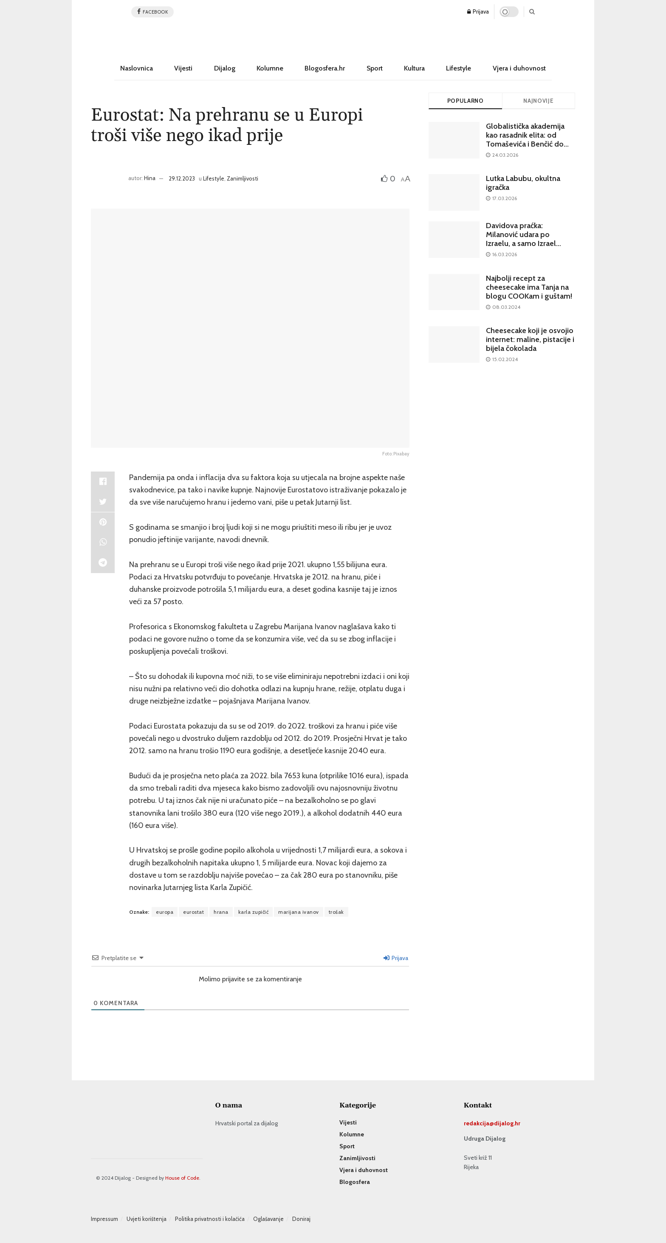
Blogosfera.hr (325, 68)
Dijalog (224, 68)
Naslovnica (136, 68)
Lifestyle (458, 68)
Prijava (478, 11)
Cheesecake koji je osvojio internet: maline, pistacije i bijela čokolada (530, 339)
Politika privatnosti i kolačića (210, 1218)
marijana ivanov (298, 912)
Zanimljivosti (242, 178)
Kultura (414, 68)
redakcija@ (479, 1123)
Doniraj (301, 1218)
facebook (152, 11)
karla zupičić (253, 912)
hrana (221, 912)
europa (164, 912)
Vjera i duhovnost (519, 68)
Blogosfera (354, 1182)
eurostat (193, 912)
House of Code (182, 1178)
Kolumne (270, 68)
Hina (149, 178)
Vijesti (183, 68)
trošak (336, 912)
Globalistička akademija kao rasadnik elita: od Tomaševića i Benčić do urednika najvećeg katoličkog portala (525, 144)
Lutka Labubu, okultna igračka (523, 183)
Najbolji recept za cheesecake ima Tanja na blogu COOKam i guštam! (529, 287)
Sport (375, 68)
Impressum (104, 1218)
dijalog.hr (507, 1123)
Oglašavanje (268, 1218)
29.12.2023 (182, 178)
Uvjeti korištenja (146, 1218)
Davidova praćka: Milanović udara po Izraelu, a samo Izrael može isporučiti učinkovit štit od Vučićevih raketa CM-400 (528, 248)
